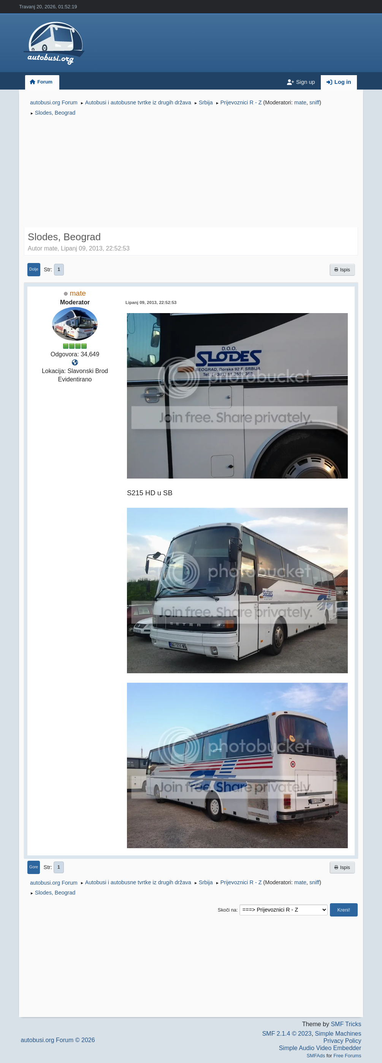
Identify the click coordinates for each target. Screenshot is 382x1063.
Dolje (33, 269)
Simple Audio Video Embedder (320, 1048)
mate (300, 102)
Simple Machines (338, 1033)
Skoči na (227, 910)
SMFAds (316, 1055)
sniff (314, 102)
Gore (33, 867)
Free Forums (347, 1055)
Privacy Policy (342, 1041)
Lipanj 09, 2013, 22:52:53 (150, 302)
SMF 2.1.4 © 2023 (287, 1033)
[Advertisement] (191, 173)
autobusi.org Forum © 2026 (58, 1040)
